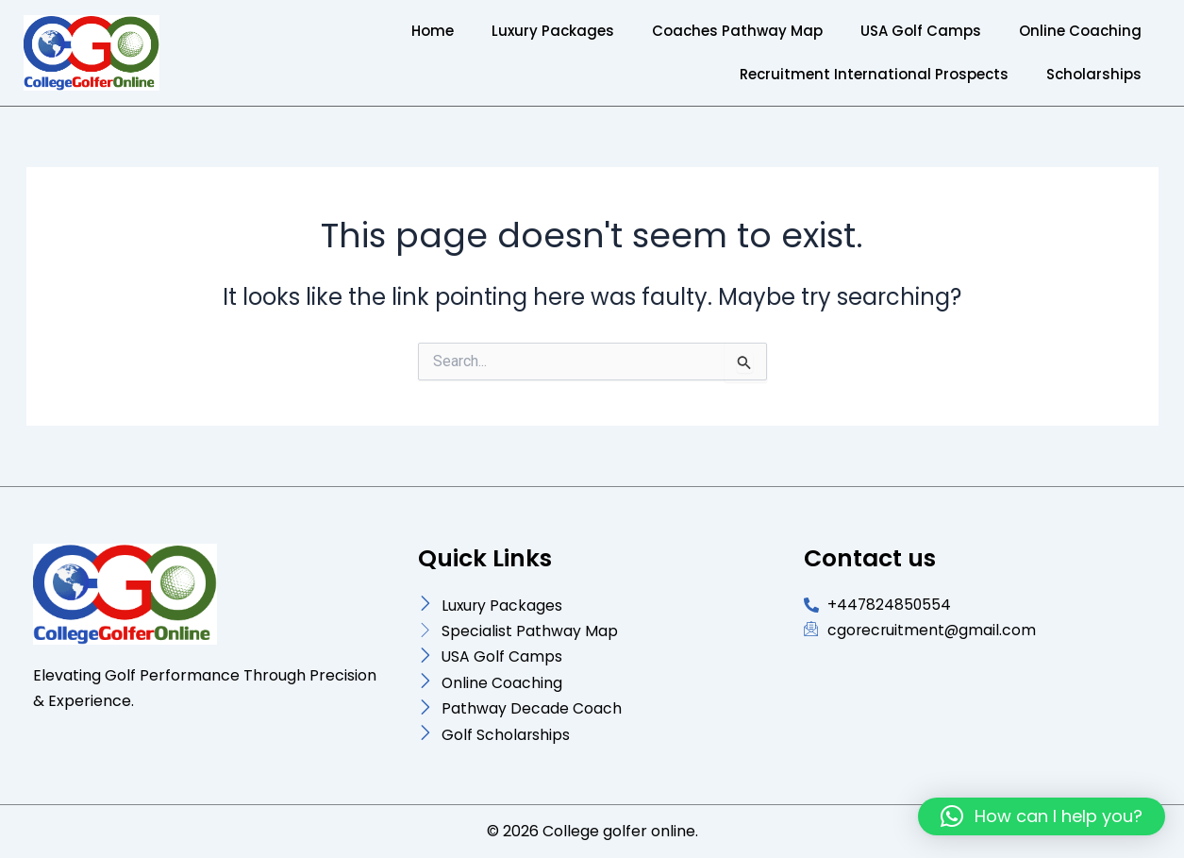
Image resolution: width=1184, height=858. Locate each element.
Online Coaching (1080, 31)
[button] (1041, 816)
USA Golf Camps (920, 31)
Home (432, 31)
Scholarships (1094, 74)
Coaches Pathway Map (737, 31)
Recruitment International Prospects (874, 74)
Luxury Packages (553, 31)
